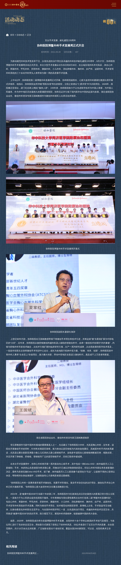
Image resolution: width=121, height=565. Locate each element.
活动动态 (20, 35)
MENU (113, 4)
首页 (12, 35)
